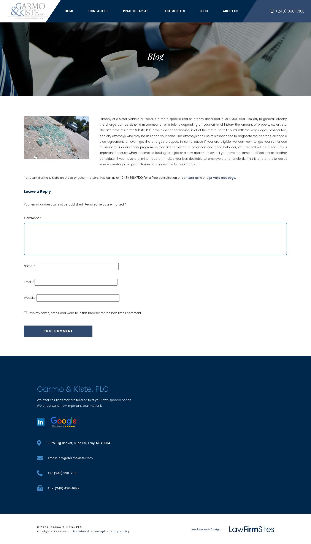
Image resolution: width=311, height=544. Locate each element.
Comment (32, 218)
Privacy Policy (118, 531)
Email (29, 282)
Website (30, 298)
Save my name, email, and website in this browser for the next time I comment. (85, 313)
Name (29, 266)
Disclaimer (79, 531)
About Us (230, 11)
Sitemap (98, 531)
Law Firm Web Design (206, 529)
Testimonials (174, 11)
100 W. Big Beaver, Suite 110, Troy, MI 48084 (73, 443)
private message (222, 178)
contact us (190, 178)
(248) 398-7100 (288, 11)
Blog (204, 11)
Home (69, 11)
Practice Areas (135, 11)
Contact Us (98, 11)
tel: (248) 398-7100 (57, 473)
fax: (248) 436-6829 (58, 488)
